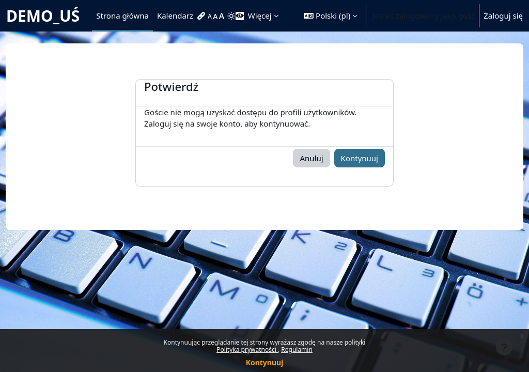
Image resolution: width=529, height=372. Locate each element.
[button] (330, 16)
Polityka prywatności (247, 349)
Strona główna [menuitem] (122, 15)
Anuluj (311, 158)
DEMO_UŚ (43, 15)
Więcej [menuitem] (260, 15)
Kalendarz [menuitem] (175, 15)
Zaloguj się (503, 15)
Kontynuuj (265, 362)
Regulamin (297, 349)
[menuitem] (202, 16)
